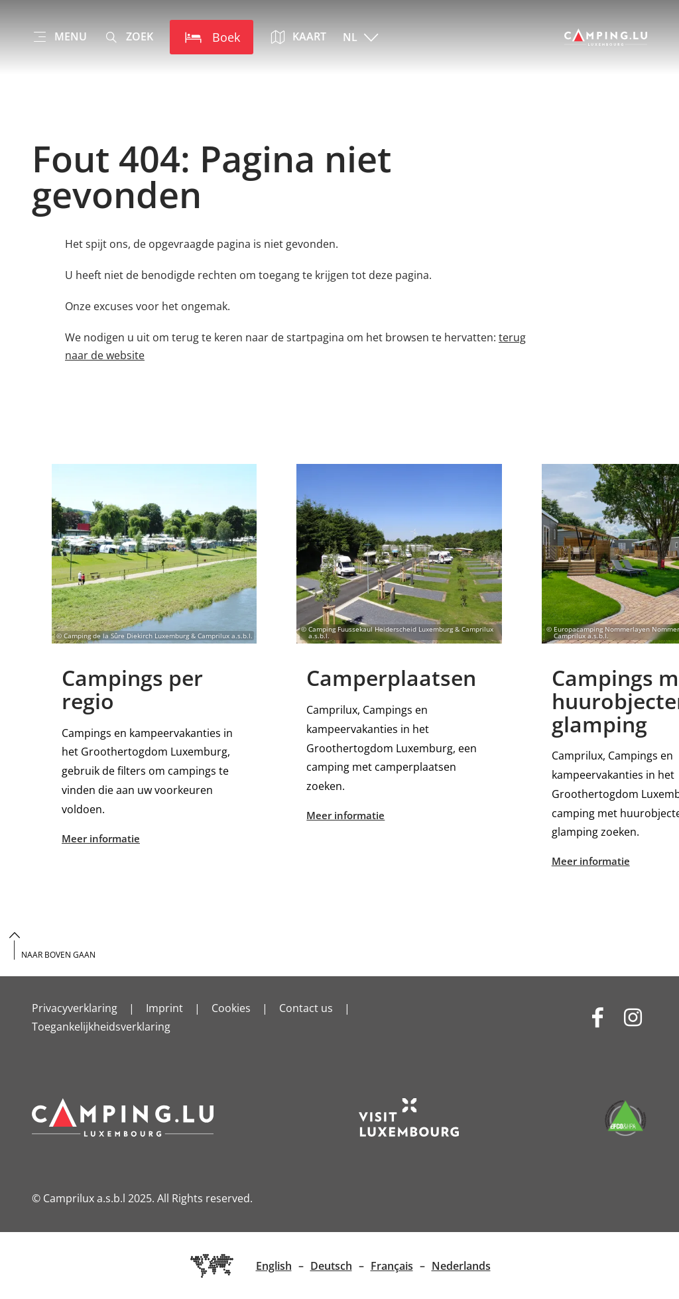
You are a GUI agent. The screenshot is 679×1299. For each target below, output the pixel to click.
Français (392, 1266)
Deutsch (331, 1266)
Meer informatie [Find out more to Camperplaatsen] (398, 644)
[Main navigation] (59, 37)
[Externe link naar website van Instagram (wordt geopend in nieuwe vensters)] (633, 1017)
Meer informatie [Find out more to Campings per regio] (154, 656)
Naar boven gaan (58, 954)
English (274, 1266)
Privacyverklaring (74, 1008)
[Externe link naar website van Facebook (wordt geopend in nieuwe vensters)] (598, 1017)
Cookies (231, 1008)
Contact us (306, 1008)
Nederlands (461, 1266)
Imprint (164, 1008)
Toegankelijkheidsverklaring (101, 1026)
